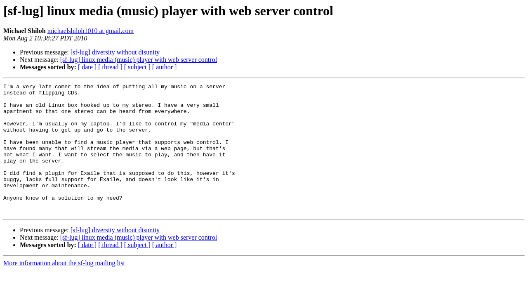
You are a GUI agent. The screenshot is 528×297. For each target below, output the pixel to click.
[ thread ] (110, 67)
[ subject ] (137, 67)
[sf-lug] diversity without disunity (115, 52)
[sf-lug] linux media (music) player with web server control (138, 59)
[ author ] (164, 67)
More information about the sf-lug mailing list (64, 288)
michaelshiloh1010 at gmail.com (90, 30)
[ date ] (87, 67)
